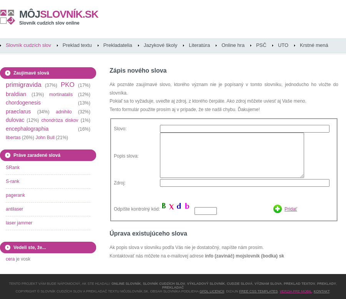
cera (10, 259)
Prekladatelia (117, 45)
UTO (283, 45)
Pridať (290, 209)
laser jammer (19, 223)
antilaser (14, 209)
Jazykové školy (160, 45)
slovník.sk (58, 14)
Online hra (233, 45)
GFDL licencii (212, 291)
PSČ (261, 45)
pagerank (15, 195)
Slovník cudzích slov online (49, 23)
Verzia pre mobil (295, 291)
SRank (13, 167)
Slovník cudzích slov (28, 45)
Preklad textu (77, 45)
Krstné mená (314, 45)
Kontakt (321, 291)
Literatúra (199, 45)
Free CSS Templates (258, 291)
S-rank (12, 181)
